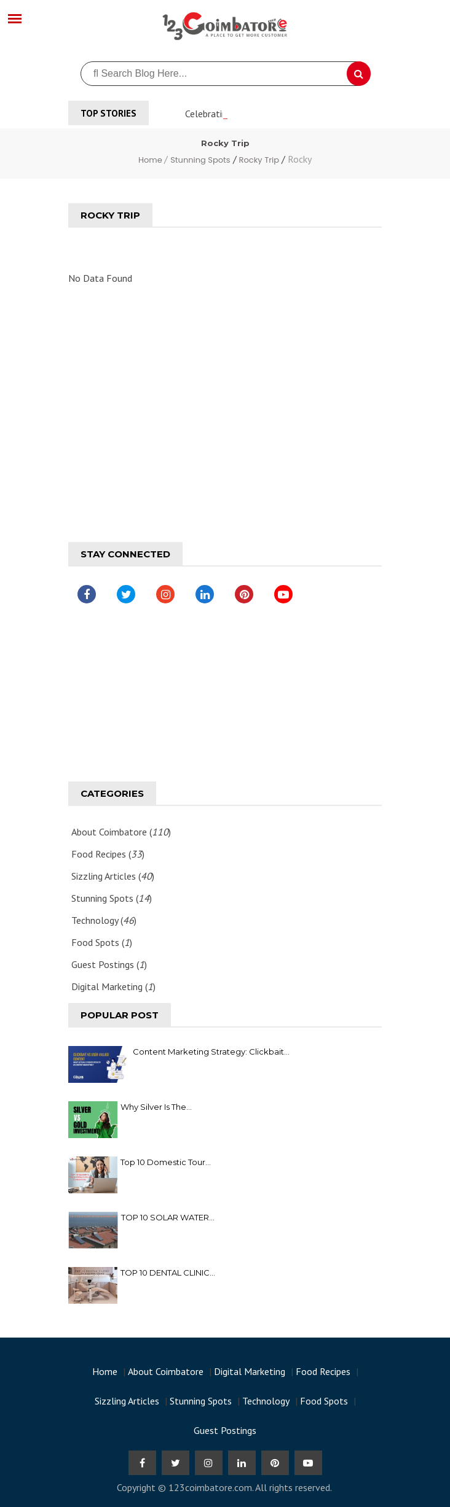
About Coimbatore (165, 1371)
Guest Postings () (109, 964)
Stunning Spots (200, 160)
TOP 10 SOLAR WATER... (168, 1217)
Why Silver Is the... (156, 1107)
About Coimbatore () (121, 832)
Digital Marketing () (113, 986)
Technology (266, 1401)
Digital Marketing (249, 1371)
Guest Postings (225, 1430)
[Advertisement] (225, 406)
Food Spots (324, 1401)
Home (151, 160)
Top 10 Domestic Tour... (165, 1162)
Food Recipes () (107, 854)
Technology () (103, 920)
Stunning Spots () (111, 898)
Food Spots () (101, 942)
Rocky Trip (259, 160)
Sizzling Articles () (112, 876)
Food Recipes (323, 1371)
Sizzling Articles (127, 1401)
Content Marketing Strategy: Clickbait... (211, 1051)
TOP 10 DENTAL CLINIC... (167, 1272)
